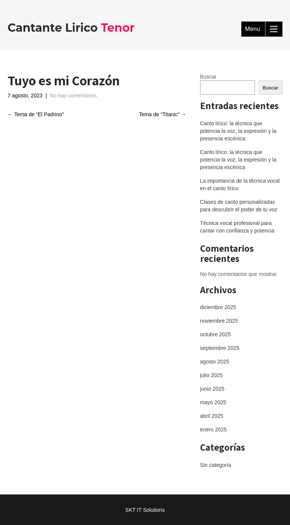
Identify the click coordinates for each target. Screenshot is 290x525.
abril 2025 (212, 416)
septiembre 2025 (219, 348)
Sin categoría (215, 465)
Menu (252, 29)
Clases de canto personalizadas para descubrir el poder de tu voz (239, 205)
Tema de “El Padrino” (36, 114)
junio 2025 (212, 389)
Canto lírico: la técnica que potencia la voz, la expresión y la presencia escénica (238, 131)
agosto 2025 (214, 362)
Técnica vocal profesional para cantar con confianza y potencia (237, 227)
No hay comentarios (73, 95)
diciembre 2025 (218, 307)
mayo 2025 (213, 402)
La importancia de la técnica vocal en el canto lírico (240, 184)
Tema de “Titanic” (163, 114)
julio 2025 (211, 375)
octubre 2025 (215, 334)
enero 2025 (213, 429)
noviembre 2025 (219, 321)
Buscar (208, 77)
